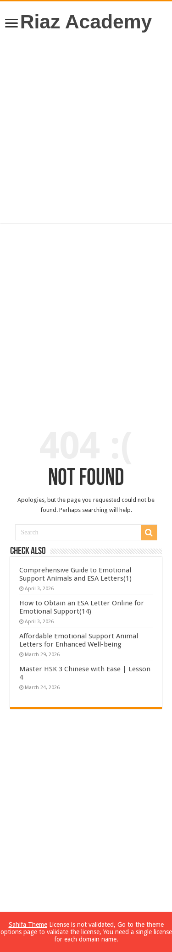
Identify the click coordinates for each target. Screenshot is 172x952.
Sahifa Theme (28, 924)
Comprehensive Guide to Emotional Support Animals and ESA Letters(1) (75, 574)
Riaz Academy (86, 22)
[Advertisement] (86, 128)
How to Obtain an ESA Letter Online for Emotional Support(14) (81, 607)
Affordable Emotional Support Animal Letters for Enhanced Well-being (78, 640)
